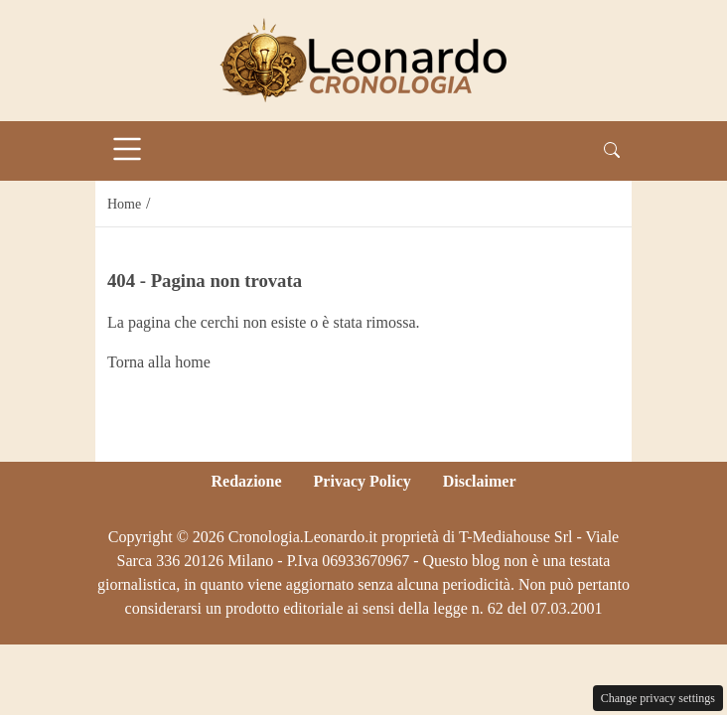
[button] (612, 151)
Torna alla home (159, 362)
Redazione (246, 481)
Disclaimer (479, 481)
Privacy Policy (362, 481)
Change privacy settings (658, 698)
